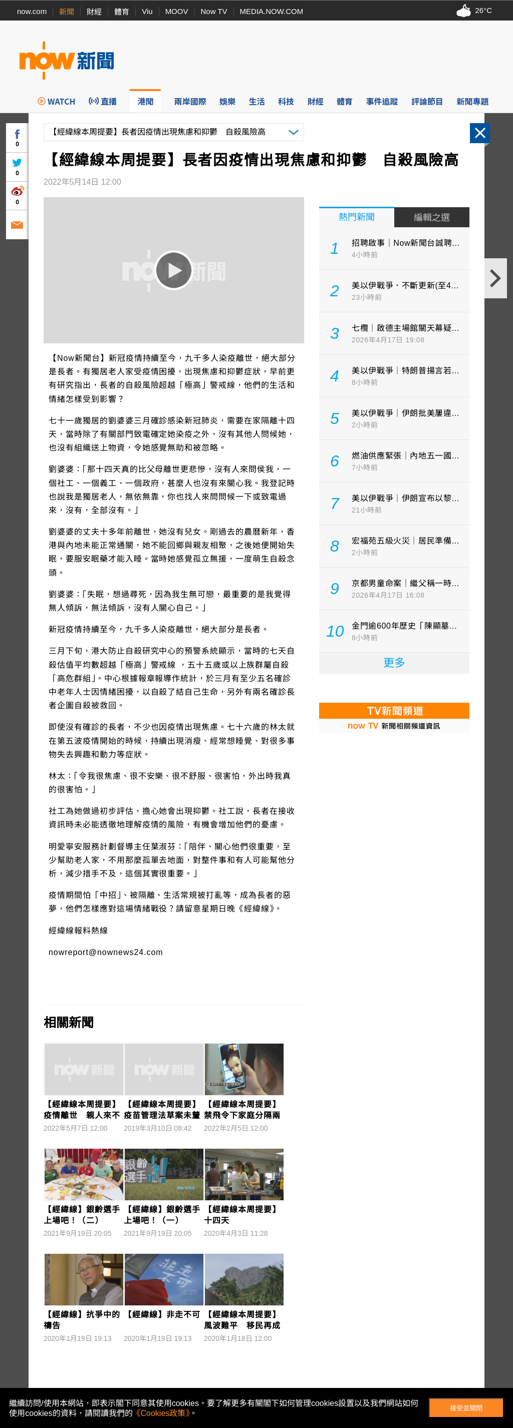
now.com (32, 11)
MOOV (176, 11)
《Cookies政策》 (161, 1413)
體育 (121, 12)
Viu (147, 11)
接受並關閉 (466, 1408)
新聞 (66, 12)
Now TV (213, 11)
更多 (394, 663)
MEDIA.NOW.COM (272, 11)
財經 (94, 12)
